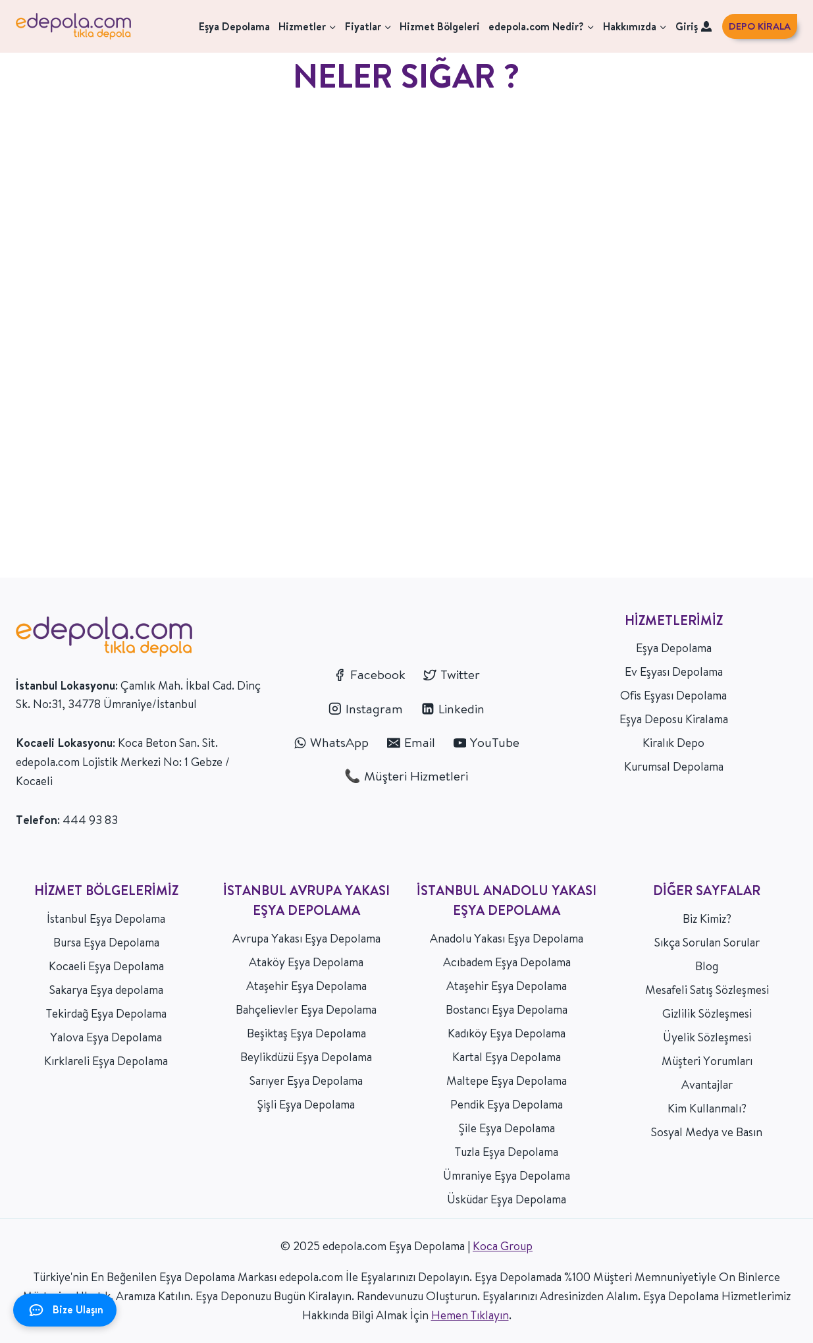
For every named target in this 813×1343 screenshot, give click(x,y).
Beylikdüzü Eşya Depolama (306, 1056)
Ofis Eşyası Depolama (673, 695)
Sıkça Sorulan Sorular (707, 942)
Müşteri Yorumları (707, 1060)
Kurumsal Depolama (673, 766)
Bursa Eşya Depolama (106, 942)
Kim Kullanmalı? (707, 1108)
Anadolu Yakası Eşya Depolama (506, 938)
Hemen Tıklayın (470, 1315)
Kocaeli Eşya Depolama (106, 965)
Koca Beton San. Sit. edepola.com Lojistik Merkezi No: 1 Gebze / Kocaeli (123, 761)
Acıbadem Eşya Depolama (507, 962)
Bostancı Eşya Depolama (506, 1009)
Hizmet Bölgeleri (440, 26)
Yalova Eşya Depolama (106, 1037)
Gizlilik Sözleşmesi (707, 1013)
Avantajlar (707, 1084)
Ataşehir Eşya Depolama (306, 985)
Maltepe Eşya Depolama (506, 1080)
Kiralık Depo (673, 742)
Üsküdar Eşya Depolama (506, 1199)
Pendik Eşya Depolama (506, 1104)
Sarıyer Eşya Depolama (306, 1080)
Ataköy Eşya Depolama (306, 962)
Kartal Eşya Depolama (506, 1056)
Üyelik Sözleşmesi (707, 1037)
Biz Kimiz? (707, 918)
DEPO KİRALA (760, 26)
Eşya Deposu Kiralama (673, 718)
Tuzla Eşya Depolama (506, 1151)
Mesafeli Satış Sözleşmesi (707, 989)
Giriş (693, 26)
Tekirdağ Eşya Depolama (106, 1013)
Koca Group (503, 1245)
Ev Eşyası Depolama (674, 671)
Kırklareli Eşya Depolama (106, 1060)
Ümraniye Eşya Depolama (506, 1175)
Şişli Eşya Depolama (306, 1104)
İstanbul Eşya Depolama (106, 918)
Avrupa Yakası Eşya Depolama (306, 938)
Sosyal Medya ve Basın (706, 1131)
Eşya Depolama (234, 26)
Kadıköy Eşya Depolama (506, 1033)
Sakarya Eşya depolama (106, 989)
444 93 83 (90, 819)
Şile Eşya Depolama (507, 1128)
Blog (706, 965)
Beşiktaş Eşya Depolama (306, 1033)
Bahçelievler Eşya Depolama (306, 1009)
